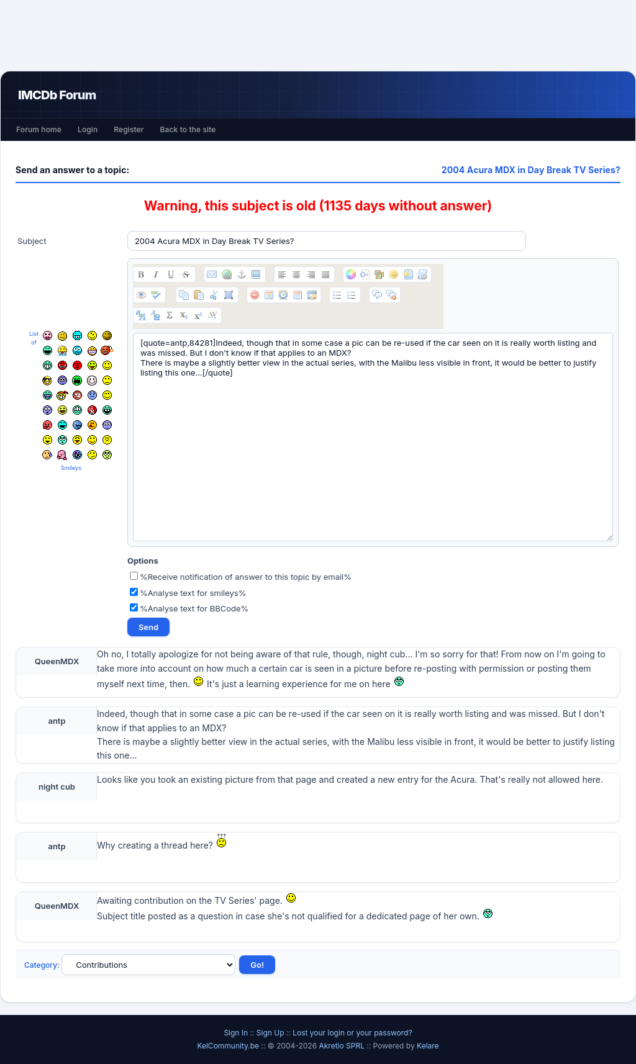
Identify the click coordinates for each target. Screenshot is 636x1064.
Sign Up (270, 1032)
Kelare (428, 1045)
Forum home (38, 129)
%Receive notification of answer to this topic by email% (241, 577)
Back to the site (188, 129)
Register (128, 129)
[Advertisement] (318, 35)
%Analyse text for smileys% (188, 593)
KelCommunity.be (229, 1045)
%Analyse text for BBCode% (189, 608)
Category (40, 965)
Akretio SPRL (342, 1045)
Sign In (236, 1032)
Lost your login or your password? (352, 1032)
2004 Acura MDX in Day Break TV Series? (531, 170)
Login (88, 129)
